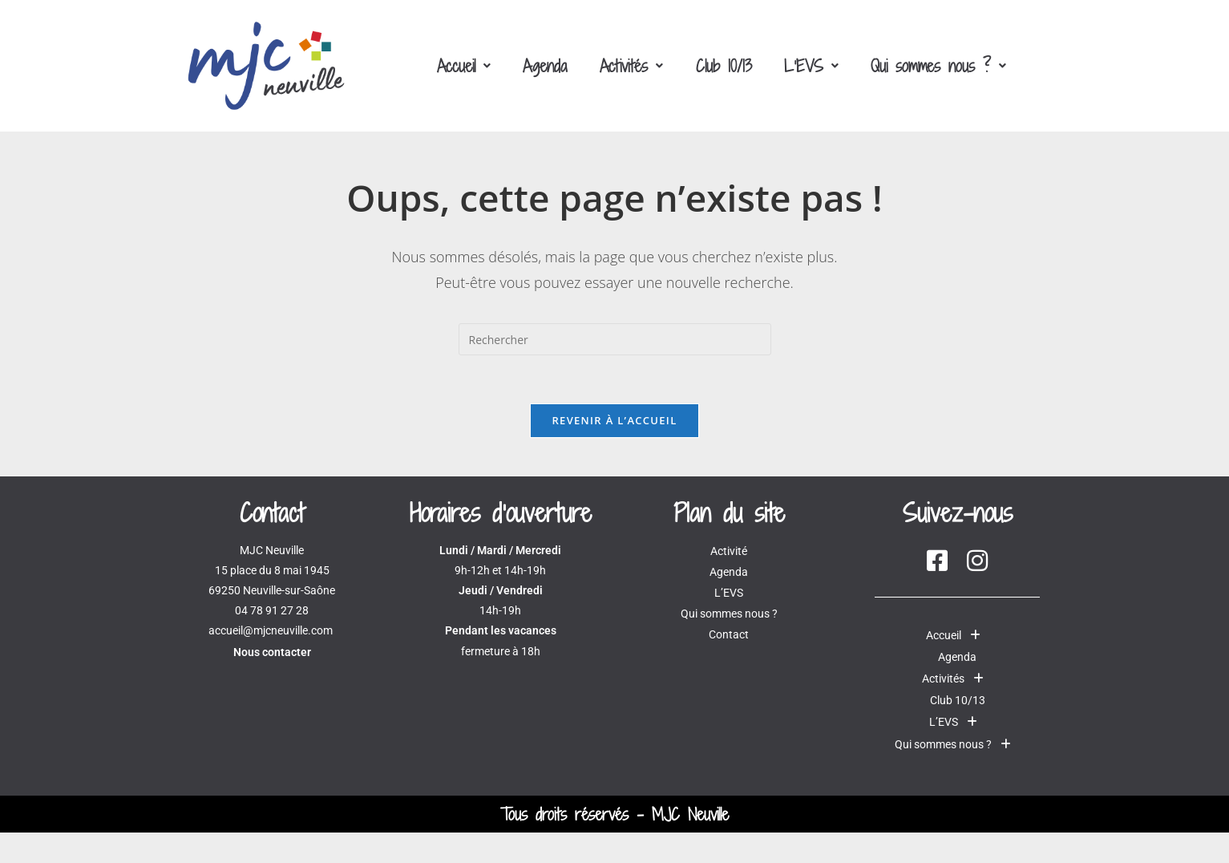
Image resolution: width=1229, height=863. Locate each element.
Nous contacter (272, 652)
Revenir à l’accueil (614, 420)
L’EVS (810, 66)
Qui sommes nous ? (937, 66)
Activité (728, 551)
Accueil (464, 66)
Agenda (545, 66)
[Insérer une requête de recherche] (615, 339)
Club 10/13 (723, 66)
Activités (631, 66)
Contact (729, 634)
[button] (464, 66)
